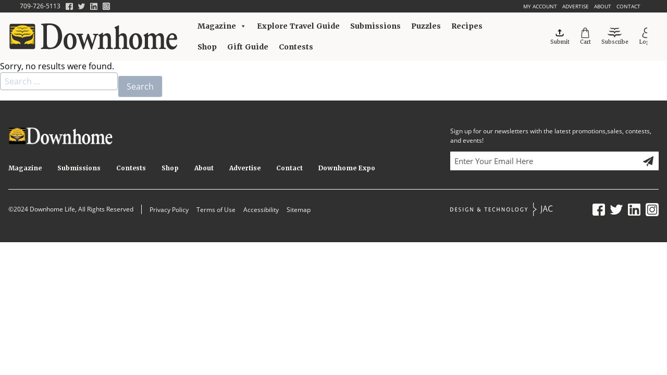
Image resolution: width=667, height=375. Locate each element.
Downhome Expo (346, 168)
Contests (296, 47)
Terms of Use (216, 209)
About (602, 6)
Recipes (467, 26)
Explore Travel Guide (298, 26)
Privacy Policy (169, 209)
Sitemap (299, 209)
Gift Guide (247, 47)
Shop (207, 47)
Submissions (375, 26)
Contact (628, 6)
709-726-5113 (40, 6)
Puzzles (426, 26)
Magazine (221, 26)
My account (540, 6)
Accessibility (261, 209)
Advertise (575, 6)
